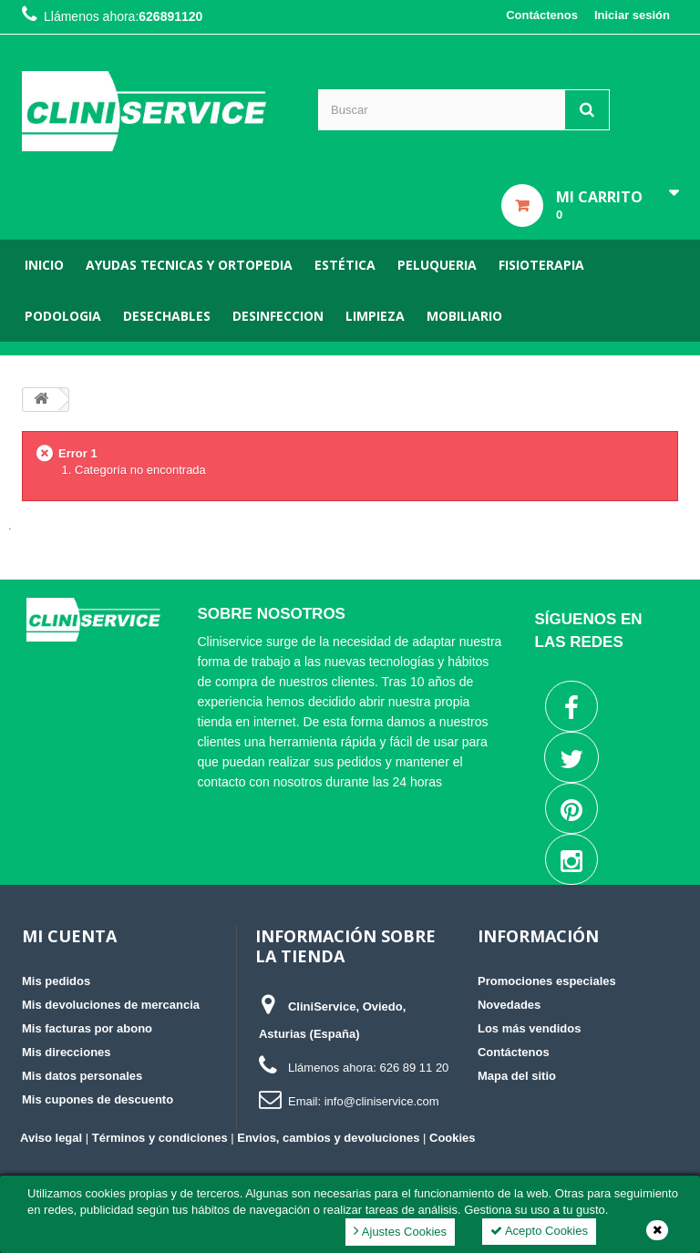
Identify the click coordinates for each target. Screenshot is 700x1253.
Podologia (63, 315)
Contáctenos (542, 15)
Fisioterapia (541, 264)
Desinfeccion (278, 315)
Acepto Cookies (539, 1231)
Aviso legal (51, 1138)
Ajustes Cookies (400, 1230)
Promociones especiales (547, 981)
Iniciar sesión (632, 15)
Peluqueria (437, 264)
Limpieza (375, 315)
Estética (345, 264)
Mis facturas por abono (87, 1028)
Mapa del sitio (517, 1076)
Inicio (44, 264)
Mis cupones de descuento (97, 1099)
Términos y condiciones (160, 1138)
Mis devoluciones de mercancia (111, 1005)
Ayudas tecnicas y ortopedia (189, 264)
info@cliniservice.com (381, 1101)
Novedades (509, 1005)
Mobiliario (464, 315)
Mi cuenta (69, 936)
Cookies (452, 1138)
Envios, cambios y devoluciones (328, 1138)
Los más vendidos (529, 1028)
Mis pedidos (56, 981)
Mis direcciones (66, 1052)
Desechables (167, 315)
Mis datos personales (82, 1076)
